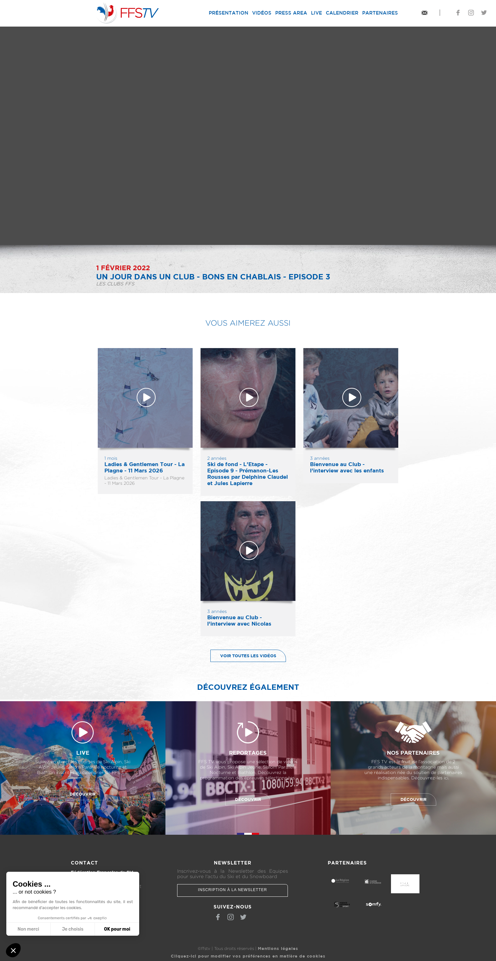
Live (316, 13)
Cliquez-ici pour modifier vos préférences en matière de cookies (248, 954)
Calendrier (342, 13)
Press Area (291, 13)
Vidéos (261, 13)
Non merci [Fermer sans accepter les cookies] (28, 929)
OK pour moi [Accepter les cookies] (117, 929)
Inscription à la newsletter (232, 890)
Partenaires (380, 13)
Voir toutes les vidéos (243, 656)
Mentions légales (278, 946)
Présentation (228, 13)
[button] (13, 950)
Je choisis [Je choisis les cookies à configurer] (73, 929)
